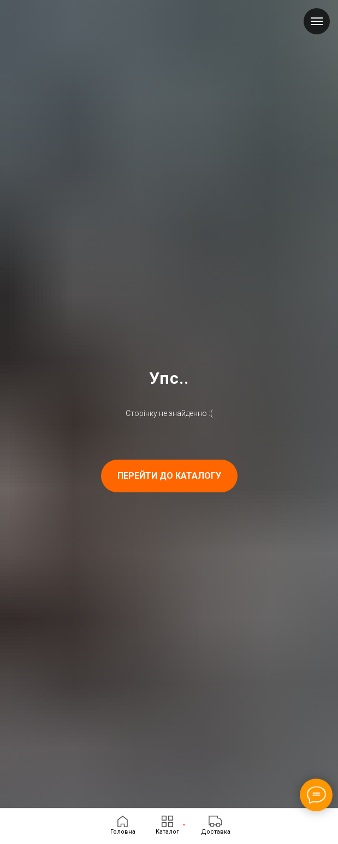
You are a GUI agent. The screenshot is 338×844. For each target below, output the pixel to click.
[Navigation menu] (317, 21)
